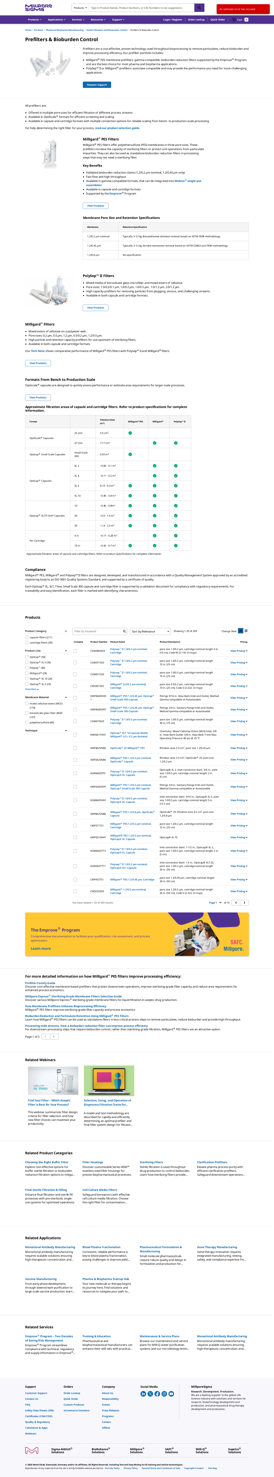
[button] (172, 19)
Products (38, 30)
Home (28, 30)
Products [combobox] (79, 7)
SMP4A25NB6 (98, 748)
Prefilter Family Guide (40, 983)
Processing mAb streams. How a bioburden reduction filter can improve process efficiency (86, 1026)
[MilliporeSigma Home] (38, 7)
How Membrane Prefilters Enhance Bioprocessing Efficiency (65, 1006)
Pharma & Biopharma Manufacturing (65, 30)
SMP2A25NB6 (98, 759)
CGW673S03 (97, 721)
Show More (32, 689)
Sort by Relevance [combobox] (143, 631)
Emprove (115, 193)
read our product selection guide (117, 128)
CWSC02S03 (97, 891)
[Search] (199, 8)
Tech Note (38, 351)
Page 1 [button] (215, 902)
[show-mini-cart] (240, 19)
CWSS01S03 (97, 686)
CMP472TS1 (97, 879)
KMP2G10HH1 (98, 837)
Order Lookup (196, 19)
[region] (137, 1095)
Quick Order (218, 19)
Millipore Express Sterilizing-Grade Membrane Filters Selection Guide (73, 996)
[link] (42, 1393)
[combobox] (138, 8)
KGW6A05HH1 (98, 800)
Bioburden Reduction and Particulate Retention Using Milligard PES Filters (77, 1016)
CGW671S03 (97, 674)
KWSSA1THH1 (98, 734)
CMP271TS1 (97, 825)
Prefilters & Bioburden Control (144, 30)
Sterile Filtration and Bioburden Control (107, 30)
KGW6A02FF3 (97, 773)
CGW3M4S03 (97, 650)
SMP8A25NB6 (98, 813)
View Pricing (238, 650)
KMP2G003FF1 (98, 786)
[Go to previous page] (54, 1036)
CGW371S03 (97, 662)
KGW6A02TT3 (98, 850)
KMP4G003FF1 (98, 709)
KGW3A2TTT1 (98, 866)
